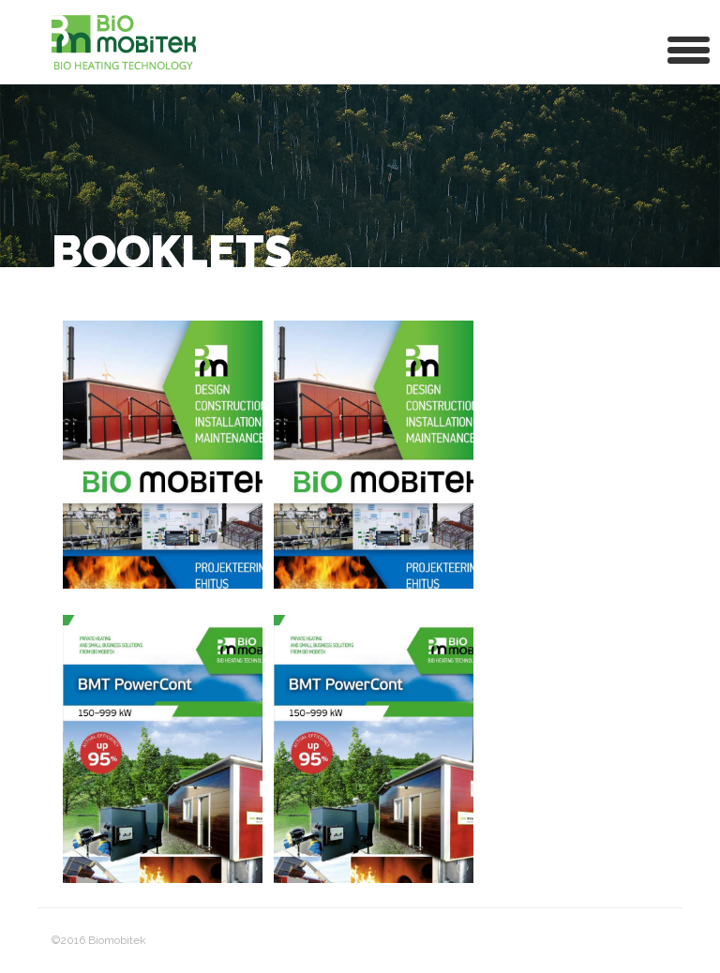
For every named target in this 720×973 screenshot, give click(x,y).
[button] (689, 48)
